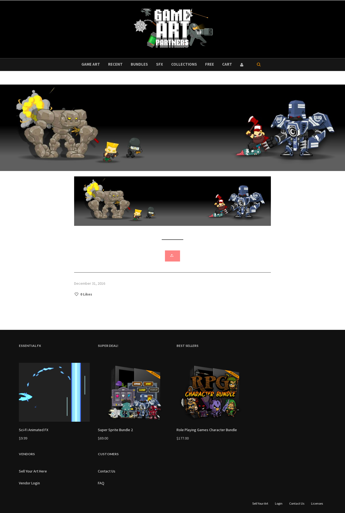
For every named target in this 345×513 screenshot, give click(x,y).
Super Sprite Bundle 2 (115, 429)
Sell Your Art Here (33, 471)
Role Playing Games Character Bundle (207, 429)
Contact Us (106, 471)
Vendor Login (29, 483)
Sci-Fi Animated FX (33, 429)
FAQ (101, 483)
